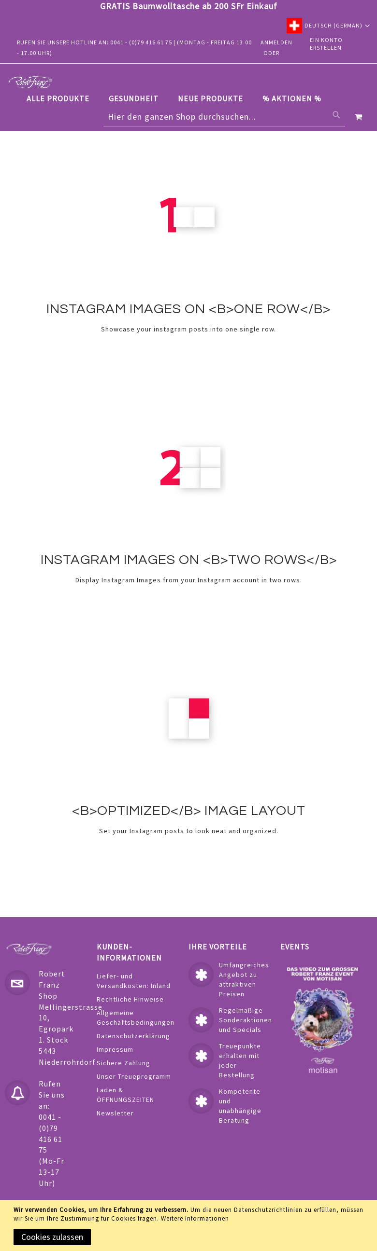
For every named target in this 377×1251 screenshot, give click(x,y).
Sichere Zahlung (123, 1063)
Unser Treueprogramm (134, 1076)
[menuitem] (63, 98)
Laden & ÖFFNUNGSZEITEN (125, 1095)
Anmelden (276, 42)
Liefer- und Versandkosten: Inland (134, 981)
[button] (328, 25)
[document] (190, 1225)
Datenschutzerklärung (133, 1035)
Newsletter (115, 1113)
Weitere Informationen (195, 1218)
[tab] (178, 98)
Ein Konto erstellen (326, 44)
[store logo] (30, 82)
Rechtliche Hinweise (130, 999)
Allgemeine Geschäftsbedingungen (135, 1017)
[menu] (179, 98)
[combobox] (224, 116)
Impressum (115, 1049)
